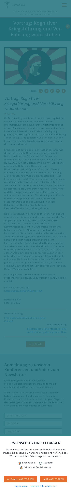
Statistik (46, 462)
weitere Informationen (43, 486)
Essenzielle (26, 462)
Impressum (21, 486)
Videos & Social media (35, 467)
